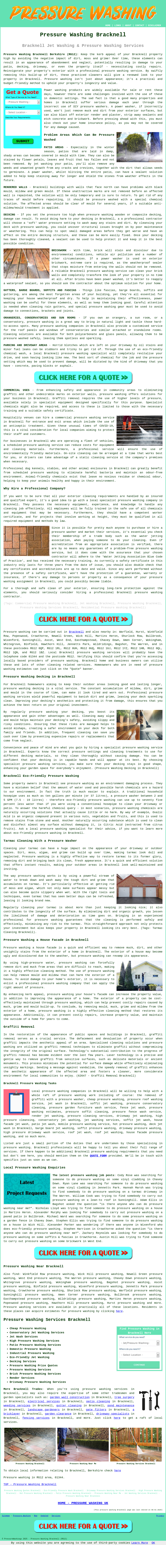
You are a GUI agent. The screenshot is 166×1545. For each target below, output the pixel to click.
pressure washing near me (55, 1233)
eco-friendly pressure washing (36, 1228)
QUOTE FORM (98, 1155)
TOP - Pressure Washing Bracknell (30, 1484)
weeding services (17, 1405)
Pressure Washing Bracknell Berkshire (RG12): (41, 54)
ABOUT (128, 25)
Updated (44, 1516)
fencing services (35, 1417)
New (35, 1516)
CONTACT (139, 25)
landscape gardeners (44, 1409)
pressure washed (105, 199)
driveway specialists (112, 1413)
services (10, 1422)
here (119, 1311)
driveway (125, 345)
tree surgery (124, 1397)
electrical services (44, 1401)
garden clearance (58, 1413)
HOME (108, 25)
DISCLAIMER (154, 25)
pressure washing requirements (115, 1151)
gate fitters (96, 1409)
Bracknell (76, 631)
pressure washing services (104, 1389)
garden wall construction (70, 1397)
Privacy (160, 1516)
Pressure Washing (22, 1516)
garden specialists (18, 1397)
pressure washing (115, 70)
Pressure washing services (25, 1307)
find (15, 1274)
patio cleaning (98, 1401)
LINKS (117, 25)
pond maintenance (121, 1405)
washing (9, 302)
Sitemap (6, 1516)
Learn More (139, 1542)
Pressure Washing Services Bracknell (47, 1319)
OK (153, 1542)
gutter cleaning (69, 1405)
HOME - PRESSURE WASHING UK (83, 1503)
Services (56, 1516)
